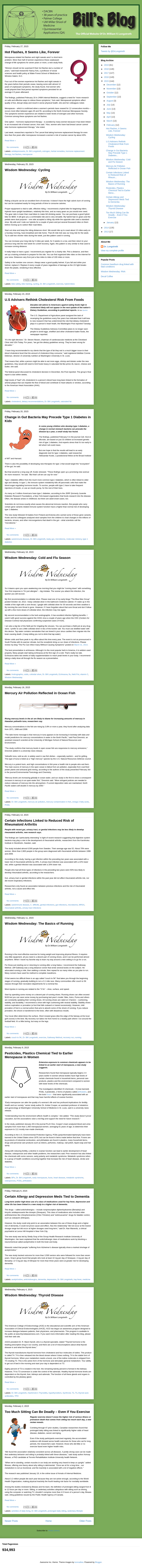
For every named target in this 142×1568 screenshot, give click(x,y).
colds (26, 674)
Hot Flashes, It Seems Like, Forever (32, 52)
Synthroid (67, 1393)
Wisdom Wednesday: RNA (113, 271)
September (111, 97)
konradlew (79, 1562)
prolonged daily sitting (57, 1511)
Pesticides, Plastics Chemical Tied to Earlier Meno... (118, 190)
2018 (106, 69)
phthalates (82, 1092)
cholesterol (16, 401)
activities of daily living (21, 1511)
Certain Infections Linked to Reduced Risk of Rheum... (117, 175)
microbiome (60, 539)
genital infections (47, 905)
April (108, 117)
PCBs (7, 805)
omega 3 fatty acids (80, 802)
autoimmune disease (20, 539)
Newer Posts (11, 1521)
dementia (42, 1279)
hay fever (78, 1279)
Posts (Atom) (53, 1530)
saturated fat (66, 401)
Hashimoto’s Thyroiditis (37, 1393)
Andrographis (17, 674)
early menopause (39, 1178)
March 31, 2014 (81, 645)
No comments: (13, 147)
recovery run (68, 1037)
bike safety (16, 284)
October (110, 92)
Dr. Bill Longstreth (33, 151)
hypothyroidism (55, 1393)
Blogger (98, 1562)
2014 (106, 227)
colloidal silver (35, 674)
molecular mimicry (74, 539)
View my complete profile (112, 250)
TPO (16, 1396)
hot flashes (16, 154)
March (109, 121)
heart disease (59, 1178)
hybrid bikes (69, 284)
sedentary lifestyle (75, 1511)
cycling (36, 284)
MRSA (81, 905)
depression (52, 1279)
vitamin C (84, 674)
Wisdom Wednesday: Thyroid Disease (34, 1295)
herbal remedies (58, 151)
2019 (106, 65)
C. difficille (34, 905)
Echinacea (63, 674)
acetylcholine (17, 1279)
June (109, 109)
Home (49, 1521)
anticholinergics (30, 1279)
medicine (86, 1279)
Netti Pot (75, 674)
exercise (59, 284)
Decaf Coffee (107, 276)
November (111, 88)
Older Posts (85, 1521)
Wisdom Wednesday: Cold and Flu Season (37, 558)
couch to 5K (17, 1037)
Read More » (10, 140)
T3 (73, 1393)
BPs (13, 1178)
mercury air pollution (36, 802)
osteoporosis (10, 1181)
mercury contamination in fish (58, 802)
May (108, 113)
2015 (106, 81)
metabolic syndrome (74, 1178)
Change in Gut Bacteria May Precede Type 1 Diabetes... (117, 153)
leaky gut (50, 539)
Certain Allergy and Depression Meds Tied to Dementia (47, 1196)
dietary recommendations (32, 401)
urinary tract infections (31, 908)
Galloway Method (54, 1037)
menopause (27, 154)
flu (70, 674)
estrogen (46, 151)
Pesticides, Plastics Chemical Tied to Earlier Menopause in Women (39, 1055)
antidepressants (18, 151)
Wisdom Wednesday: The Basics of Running (39, 923)
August (109, 101)
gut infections (61, 905)
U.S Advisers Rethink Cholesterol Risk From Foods (44, 300)
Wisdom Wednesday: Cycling (27, 170)
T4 (76, 1393)
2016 (106, 77)
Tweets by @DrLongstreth (113, 51)
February (110, 125)
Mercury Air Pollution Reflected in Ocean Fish (40, 693)
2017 (106, 73)
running (78, 1037)
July (108, 105)
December (111, 84)
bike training (27, 284)
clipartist (85, 310)
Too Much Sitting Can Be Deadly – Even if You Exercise (47, 1412)
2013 (106, 231)
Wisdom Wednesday (13, 677)
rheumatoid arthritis (13, 908)
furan (49, 1094)
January (110, 222)
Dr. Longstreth (111, 246)
